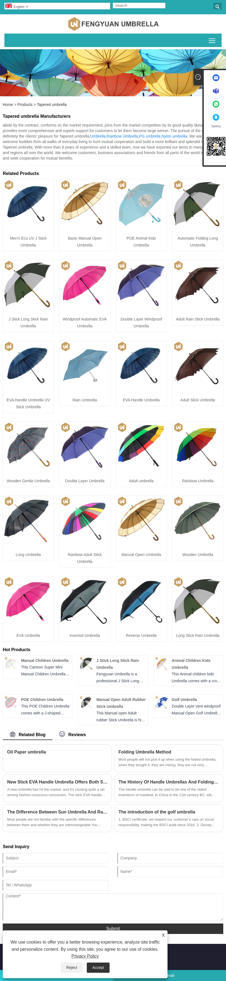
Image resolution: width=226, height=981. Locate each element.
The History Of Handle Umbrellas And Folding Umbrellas (169, 782)
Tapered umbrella (51, 104)
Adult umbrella (141, 481)
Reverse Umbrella (141, 635)
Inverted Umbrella (84, 635)
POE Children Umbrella (42, 699)
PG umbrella (150, 136)
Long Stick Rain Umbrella (197, 635)
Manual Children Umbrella (45, 660)
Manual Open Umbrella (141, 554)
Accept (98, 967)
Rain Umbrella (84, 400)
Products (24, 104)
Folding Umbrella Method (145, 752)
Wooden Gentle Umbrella (28, 481)
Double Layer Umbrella (84, 481)
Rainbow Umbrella (122, 136)
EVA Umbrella (28, 635)
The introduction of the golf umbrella (157, 812)
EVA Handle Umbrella (141, 400)
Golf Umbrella (184, 699)
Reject (71, 967)
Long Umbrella (28, 554)
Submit (113, 928)
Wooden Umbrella (197, 554)
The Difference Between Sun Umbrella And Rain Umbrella (57, 812)
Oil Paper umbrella (26, 752)
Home (8, 104)
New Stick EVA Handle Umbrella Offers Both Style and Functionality (57, 782)
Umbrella (97, 136)
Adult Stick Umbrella (197, 400)
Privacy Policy (85, 956)
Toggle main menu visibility (212, 39)
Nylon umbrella (174, 136)
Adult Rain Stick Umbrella (198, 319)
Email (169, 975)
